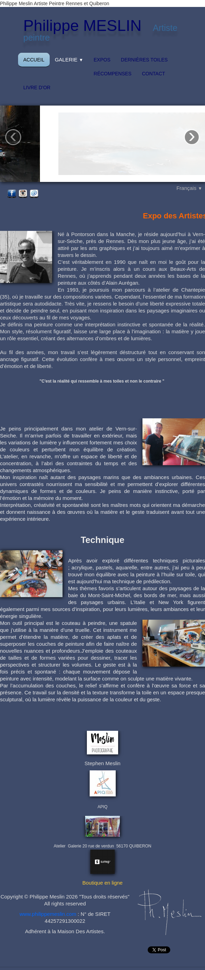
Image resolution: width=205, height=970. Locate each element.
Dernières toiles (144, 59)
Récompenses (113, 73)
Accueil (33, 59)
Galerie (69, 59)
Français (189, 188)
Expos (102, 59)
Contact (153, 73)
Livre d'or (36, 87)
